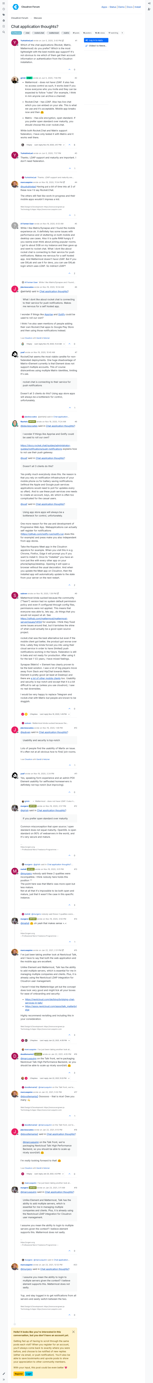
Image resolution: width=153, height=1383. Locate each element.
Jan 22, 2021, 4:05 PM (61, 1054)
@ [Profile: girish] (25, 810)
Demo (121, 6)
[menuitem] (149, 3)
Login (28, 1374)
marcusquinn (27, 182)
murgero (24, 806)
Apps (104, 6)
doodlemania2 (27, 1054)
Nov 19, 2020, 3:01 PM (54, 869)
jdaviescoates (27, 287)
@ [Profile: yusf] (24, 458)
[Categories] (3, 3)
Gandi (38, 338)
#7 (76, 352)
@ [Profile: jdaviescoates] (29, 425)
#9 (76, 593)
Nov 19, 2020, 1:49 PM (53, 728)
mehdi (23, 869)
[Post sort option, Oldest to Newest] (96, 46)
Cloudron (28, 338)
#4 (76, 182)
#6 (76, 287)
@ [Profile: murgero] (26, 873)
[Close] (73, 1332)
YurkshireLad (27, 40)
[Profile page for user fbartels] (14, 423)
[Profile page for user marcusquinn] (14, 184)
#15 (75, 950)
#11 (75, 773)
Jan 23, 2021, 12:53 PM (52, 1265)
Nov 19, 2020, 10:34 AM (53, 287)
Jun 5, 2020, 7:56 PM (51, 78)
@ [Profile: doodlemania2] (29, 1096)
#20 (75, 1265)
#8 (76, 421)
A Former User (27, 223)
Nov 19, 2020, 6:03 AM (53, 223)
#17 (75, 1092)
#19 (75, 1188)
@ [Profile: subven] (25, 732)
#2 (76, 78)
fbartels (24, 421)
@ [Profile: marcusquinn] (28, 1058)
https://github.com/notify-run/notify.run (42, 534)
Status (113, 6)
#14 (75, 919)
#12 (75, 806)
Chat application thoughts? (53, 291)
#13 (75, 869)
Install (138, 6)
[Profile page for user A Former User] (14, 225)
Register (19, 1374)
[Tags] (3, 15)
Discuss (16, 33)
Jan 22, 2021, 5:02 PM (52, 1092)
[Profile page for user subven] (14, 595)
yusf (23, 352)
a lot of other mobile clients (46, 678)
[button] (3, 1374)
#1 (76, 40)
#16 (75, 1054)
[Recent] (3, 9)
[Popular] (3, 20)
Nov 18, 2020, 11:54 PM (52, 182)
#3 (76, 153)
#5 (76, 223)
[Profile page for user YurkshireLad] (14, 42)
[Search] (3, 32)
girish (23, 78)
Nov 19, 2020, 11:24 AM (55, 421)
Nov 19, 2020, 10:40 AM (44, 352)
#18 (75, 1130)
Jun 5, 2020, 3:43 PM (51, 40)
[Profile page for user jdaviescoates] (14, 289)
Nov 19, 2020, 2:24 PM (44, 773)
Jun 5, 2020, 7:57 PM (51, 153)
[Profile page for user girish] (14, 79)
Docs (129, 6)
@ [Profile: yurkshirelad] (28, 186)
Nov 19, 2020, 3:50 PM (56, 919)
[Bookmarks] (3, 26)
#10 (75, 728)
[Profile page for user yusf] (14, 354)
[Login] (149, 3)
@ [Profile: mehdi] (25, 923)
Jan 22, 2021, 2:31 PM (51, 950)
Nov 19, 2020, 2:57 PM (56, 806)
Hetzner (46, 338)
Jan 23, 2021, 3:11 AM (55, 1188)
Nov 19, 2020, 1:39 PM (46, 593)
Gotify (61, 314)
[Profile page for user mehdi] (14, 871)
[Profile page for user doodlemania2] (14, 1056)
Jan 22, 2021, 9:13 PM (52, 1130)
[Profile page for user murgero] (14, 808)
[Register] (149, 9)
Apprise (48, 314)
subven (24, 593)
